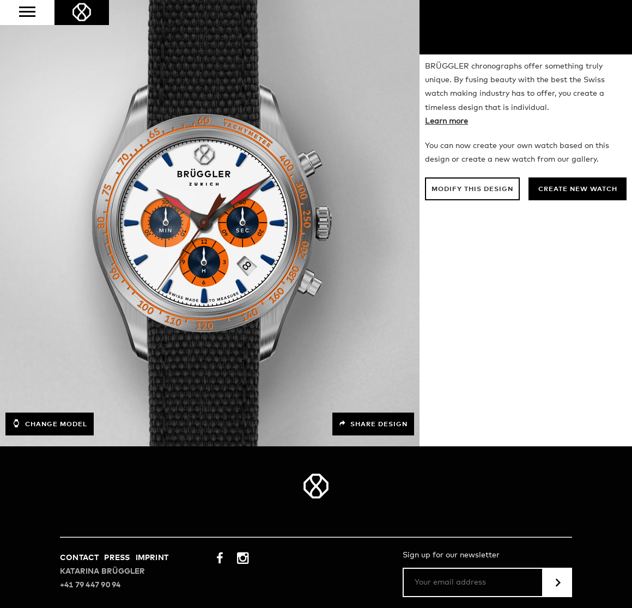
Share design (373, 424)
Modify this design (472, 189)
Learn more (446, 121)
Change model (49, 423)
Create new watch (577, 189)
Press (117, 558)
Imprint (152, 558)
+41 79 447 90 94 (90, 585)
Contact (79, 558)
